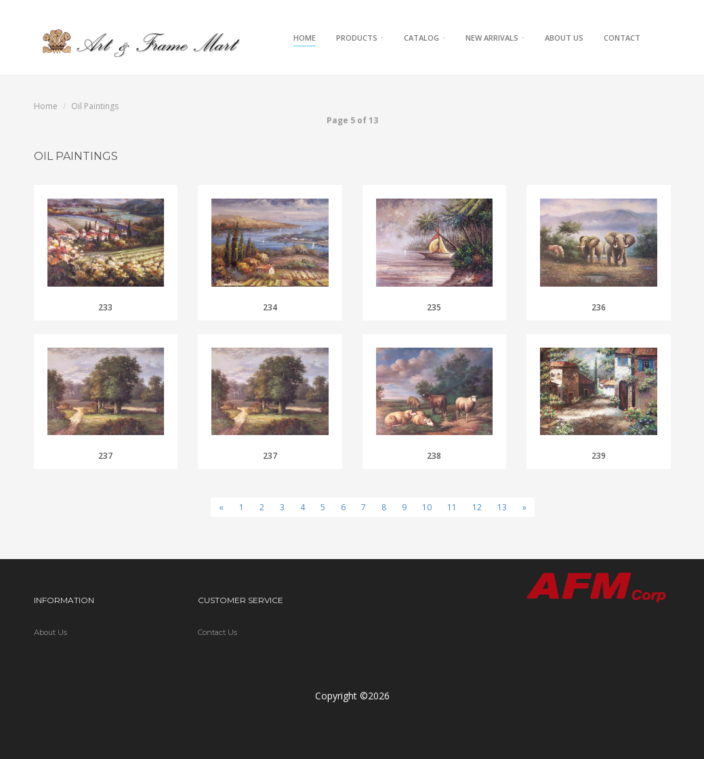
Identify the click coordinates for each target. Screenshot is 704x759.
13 (502, 507)
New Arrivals (494, 38)
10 (427, 507)
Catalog (424, 38)
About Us (564, 38)
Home (304, 38)
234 (270, 307)
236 (599, 307)
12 (477, 507)
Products (360, 38)
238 (434, 455)
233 (105, 307)
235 (434, 307)
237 (105, 455)
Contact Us (217, 632)
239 (599, 455)
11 (452, 507)
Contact (622, 38)
